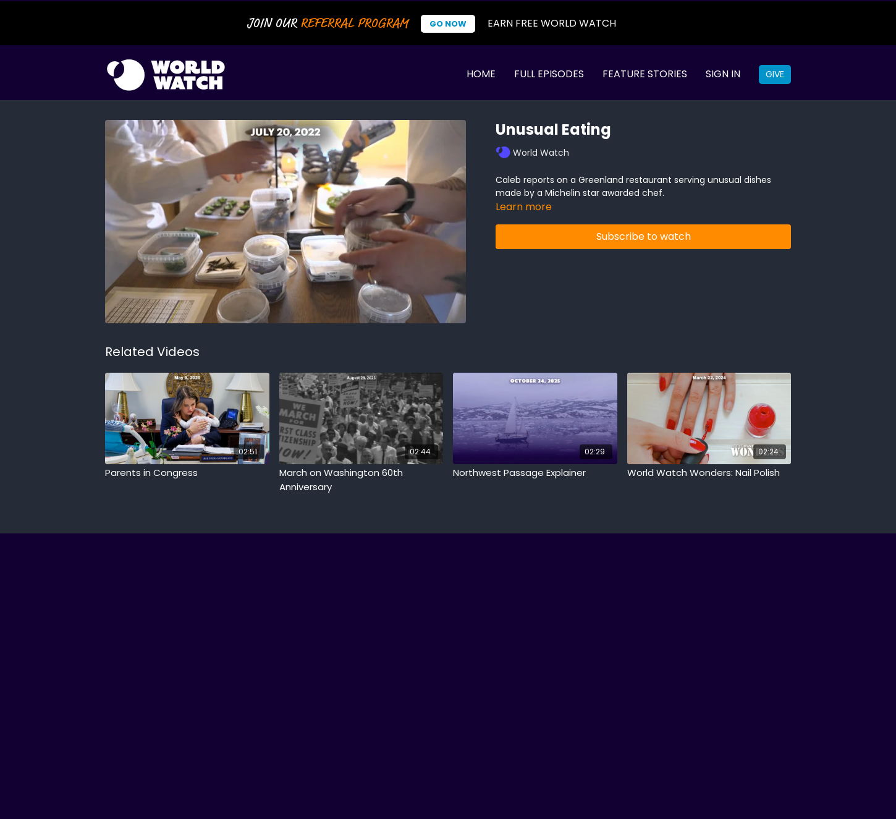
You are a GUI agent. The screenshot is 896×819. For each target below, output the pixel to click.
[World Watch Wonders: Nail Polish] (709, 473)
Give (775, 74)
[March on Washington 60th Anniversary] (361, 480)
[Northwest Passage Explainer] (535, 473)
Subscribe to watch (643, 236)
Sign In (723, 74)
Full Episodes (549, 74)
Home (481, 74)
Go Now (448, 24)
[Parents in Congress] (187, 473)
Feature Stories (644, 74)
